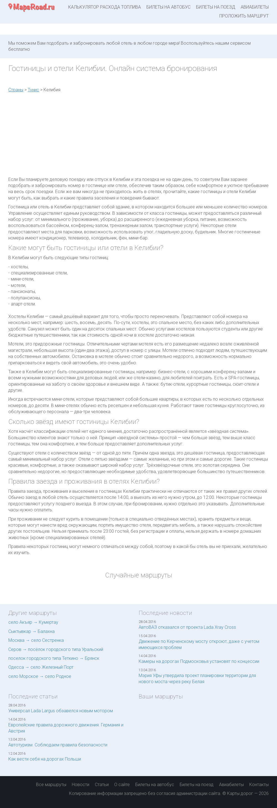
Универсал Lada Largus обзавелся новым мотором (60, 710)
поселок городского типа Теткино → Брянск (53, 658)
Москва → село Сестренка (36, 640)
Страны (15, 89)
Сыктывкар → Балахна (31, 631)
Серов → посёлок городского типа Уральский (55, 649)
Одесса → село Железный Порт (40, 667)
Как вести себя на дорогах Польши (44, 759)
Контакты (259, 784)
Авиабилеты (255, 7)
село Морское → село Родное (39, 676)
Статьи (102, 784)
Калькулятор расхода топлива (104, 7)
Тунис (33, 89)
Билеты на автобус (168, 7)
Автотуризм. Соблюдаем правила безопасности (57, 745)
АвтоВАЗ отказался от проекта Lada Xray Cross (187, 627)
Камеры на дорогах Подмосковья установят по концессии (199, 661)
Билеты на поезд (215, 7)
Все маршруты (51, 784)
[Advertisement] (227, 136)
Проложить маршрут (244, 16)
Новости (80, 784)
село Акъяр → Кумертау (33, 622)
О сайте (122, 784)
